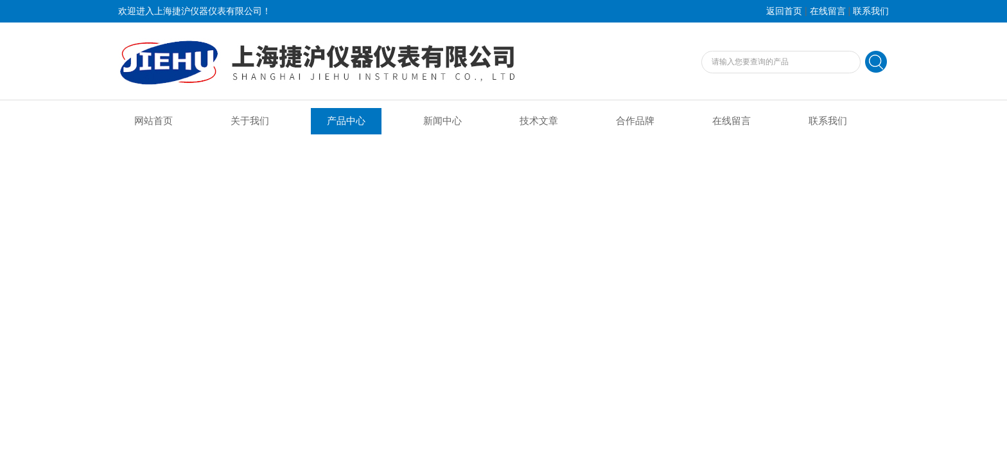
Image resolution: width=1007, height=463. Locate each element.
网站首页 (153, 121)
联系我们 (871, 11)
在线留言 (828, 11)
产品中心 (346, 121)
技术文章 (539, 121)
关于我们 (250, 121)
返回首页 (784, 11)
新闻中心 (442, 121)
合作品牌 (635, 121)
